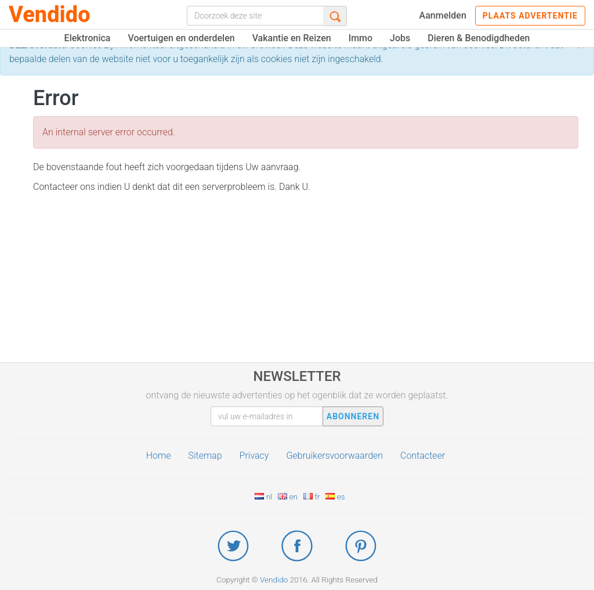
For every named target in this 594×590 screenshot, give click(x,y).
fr (311, 496)
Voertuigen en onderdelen (181, 38)
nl (263, 496)
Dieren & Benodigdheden (479, 38)
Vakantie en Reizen (291, 38)
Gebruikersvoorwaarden (334, 455)
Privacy (254, 455)
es (335, 496)
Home (158, 455)
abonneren (353, 416)
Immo (360, 38)
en (288, 496)
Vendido (49, 14)
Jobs (400, 38)
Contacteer (422, 455)
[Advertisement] (305, 281)
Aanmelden (442, 15)
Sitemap (205, 455)
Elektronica (87, 38)
